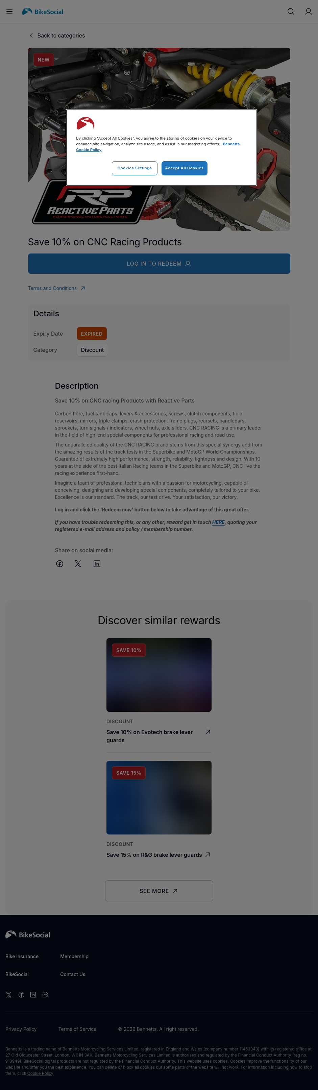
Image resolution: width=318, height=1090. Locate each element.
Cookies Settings (135, 168)
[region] (161, 147)
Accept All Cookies (184, 168)
